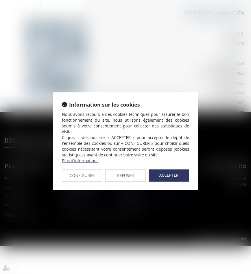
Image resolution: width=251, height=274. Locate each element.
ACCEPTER (169, 175)
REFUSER (125, 175)
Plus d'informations (80, 160)
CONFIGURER (82, 175)
